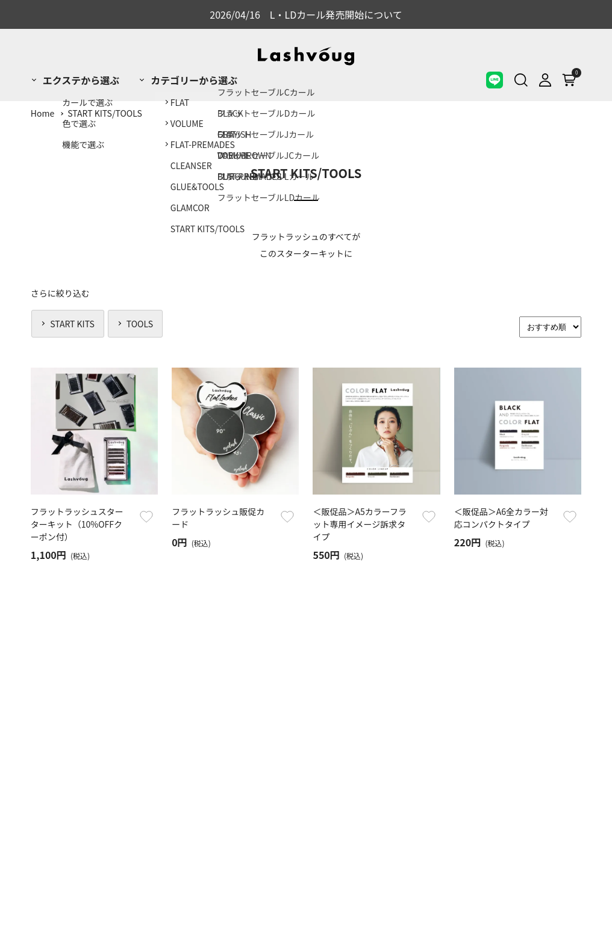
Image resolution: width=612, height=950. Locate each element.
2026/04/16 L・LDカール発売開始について (306, 14)
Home (42, 113)
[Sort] (550, 327)
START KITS (72, 324)
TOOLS (139, 324)
